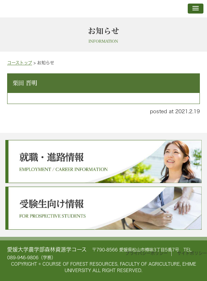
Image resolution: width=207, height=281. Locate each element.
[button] (195, 9)
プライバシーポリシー (146, 253)
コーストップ (19, 63)
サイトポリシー (192, 253)
